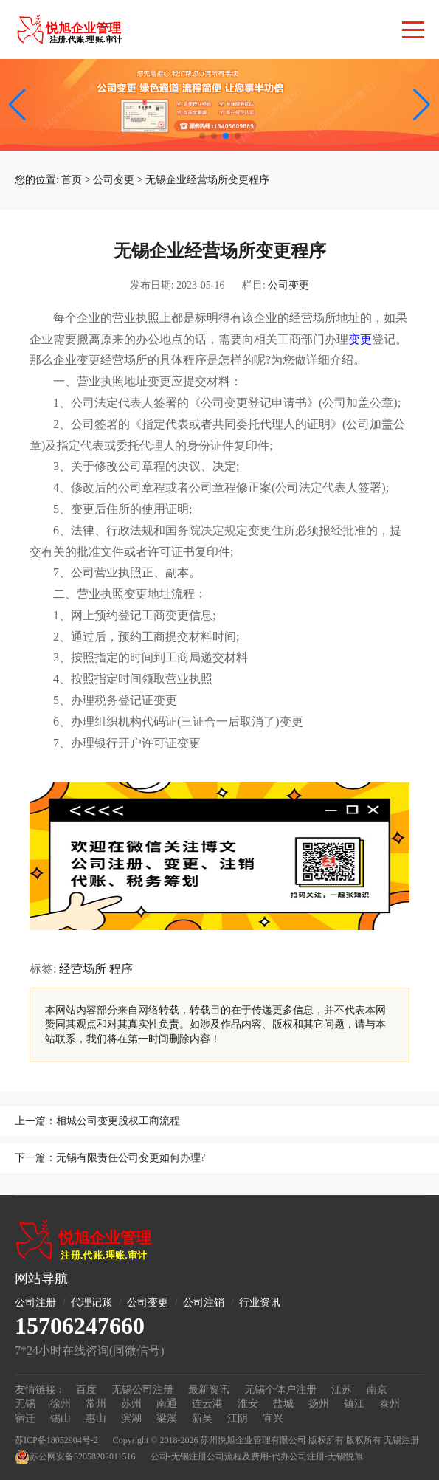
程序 (121, 969)
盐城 (283, 1403)
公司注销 (203, 1302)
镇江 (354, 1403)
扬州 (318, 1403)
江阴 (237, 1418)
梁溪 (166, 1418)
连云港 (207, 1403)
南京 (377, 1389)
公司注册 (35, 1302)
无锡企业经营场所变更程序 (207, 179)
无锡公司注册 (142, 1389)
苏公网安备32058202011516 (75, 1457)
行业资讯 (259, 1302)
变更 (360, 339)
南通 (166, 1403)
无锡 (25, 1403)
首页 (71, 179)
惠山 (96, 1418)
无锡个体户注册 (280, 1389)
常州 (96, 1403)
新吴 (202, 1418)
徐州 (60, 1403)
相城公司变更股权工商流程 (118, 1120)
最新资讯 (208, 1389)
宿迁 (25, 1418)
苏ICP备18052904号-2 (56, 1440)
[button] (422, 105)
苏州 (131, 1403)
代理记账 (91, 1302)
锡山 (60, 1418)
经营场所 (82, 969)
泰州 (389, 1403)
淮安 (248, 1403)
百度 (86, 1389)
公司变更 (113, 179)
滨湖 (131, 1418)
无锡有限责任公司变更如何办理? (130, 1157)
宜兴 (273, 1418)
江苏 (341, 1389)
